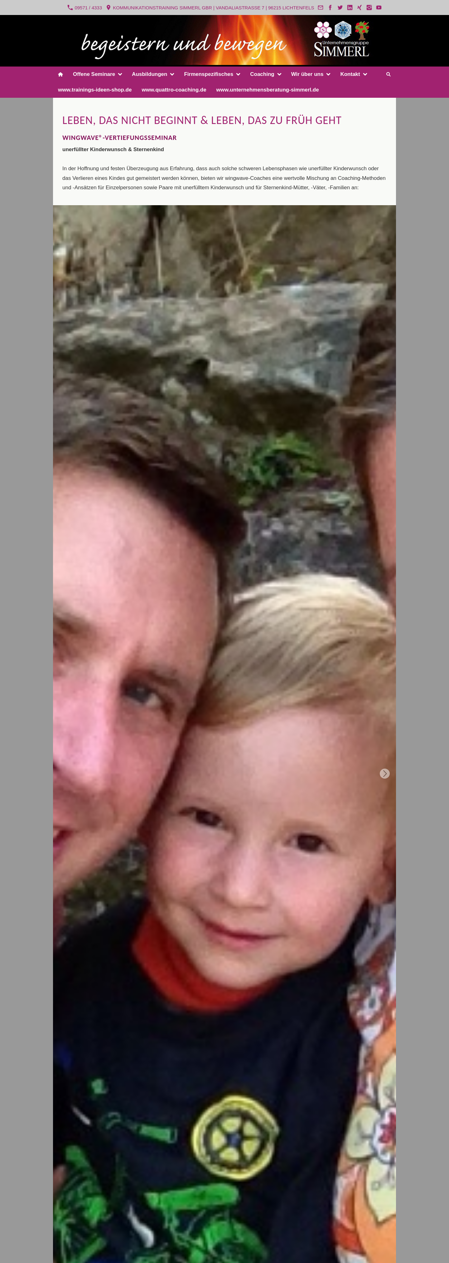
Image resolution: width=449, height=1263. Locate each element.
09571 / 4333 (84, 7)
